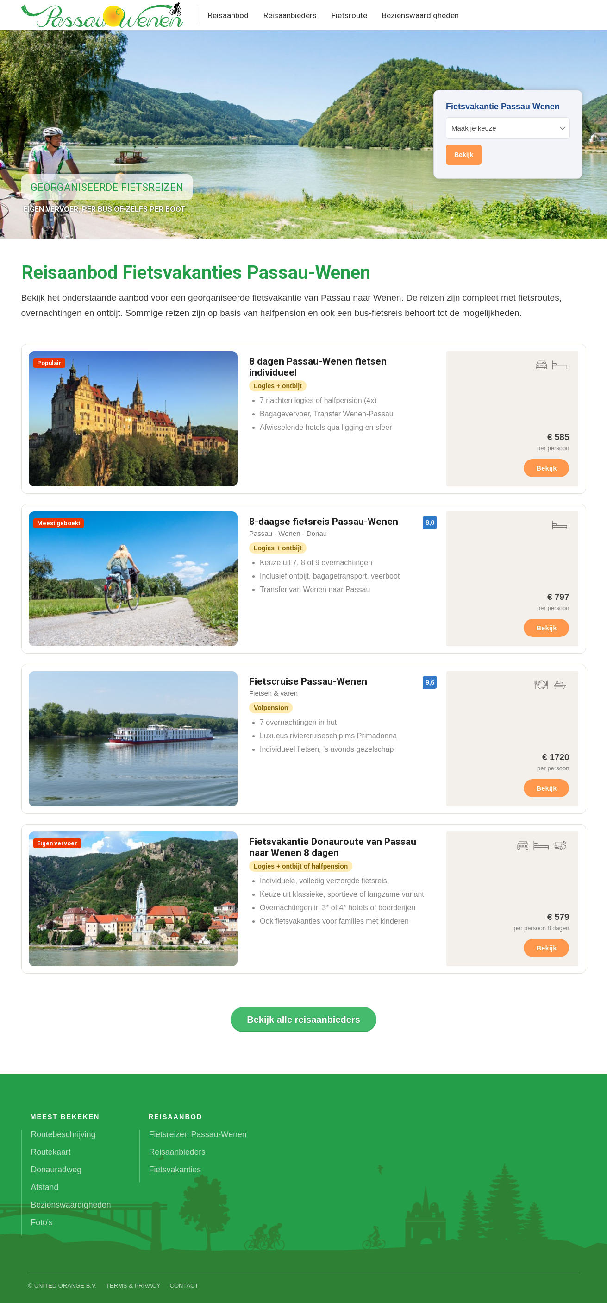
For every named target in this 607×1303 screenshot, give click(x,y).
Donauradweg (56, 1169)
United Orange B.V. (65, 1285)
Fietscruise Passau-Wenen (308, 681)
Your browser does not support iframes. (507, 134)
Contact (184, 1285)
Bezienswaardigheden (420, 15)
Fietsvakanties (175, 1169)
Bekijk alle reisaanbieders (303, 1019)
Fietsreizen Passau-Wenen (198, 1134)
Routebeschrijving (63, 1134)
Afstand (45, 1187)
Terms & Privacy (133, 1285)
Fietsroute (349, 15)
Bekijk (546, 468)
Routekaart (51, 1152)
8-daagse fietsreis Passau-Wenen (323, 521)
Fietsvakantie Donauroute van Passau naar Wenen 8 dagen (332, 847)
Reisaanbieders (290, 15)
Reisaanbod (228, 15)
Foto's (42, 1222)
